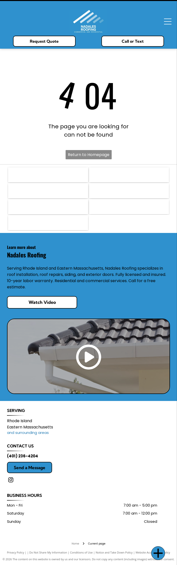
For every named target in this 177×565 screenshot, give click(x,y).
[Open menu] (167, 21)
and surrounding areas (28, 432)
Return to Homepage (88, 155)
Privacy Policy (15, 552)
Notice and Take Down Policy (114, 552)
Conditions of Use (81, 552)
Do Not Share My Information (48, 552)
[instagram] (11, 480)
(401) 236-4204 (22, 456)
